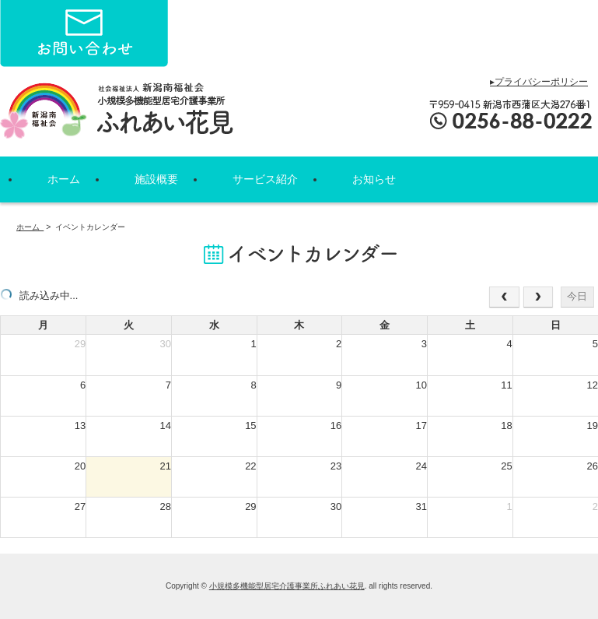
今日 (577, 296)
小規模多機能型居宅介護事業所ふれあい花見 (287, 586)
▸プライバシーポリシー (539, 81)
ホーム (63, 179)
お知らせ (374, 179)
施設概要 (156, 179)
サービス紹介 (265, 179)
